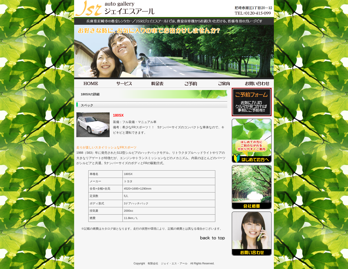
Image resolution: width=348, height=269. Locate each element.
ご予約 (190, 82)
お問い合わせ (257, 82)
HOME (90, 82)
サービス (124, 82)
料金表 (157, 82)
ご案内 (224, 82)
